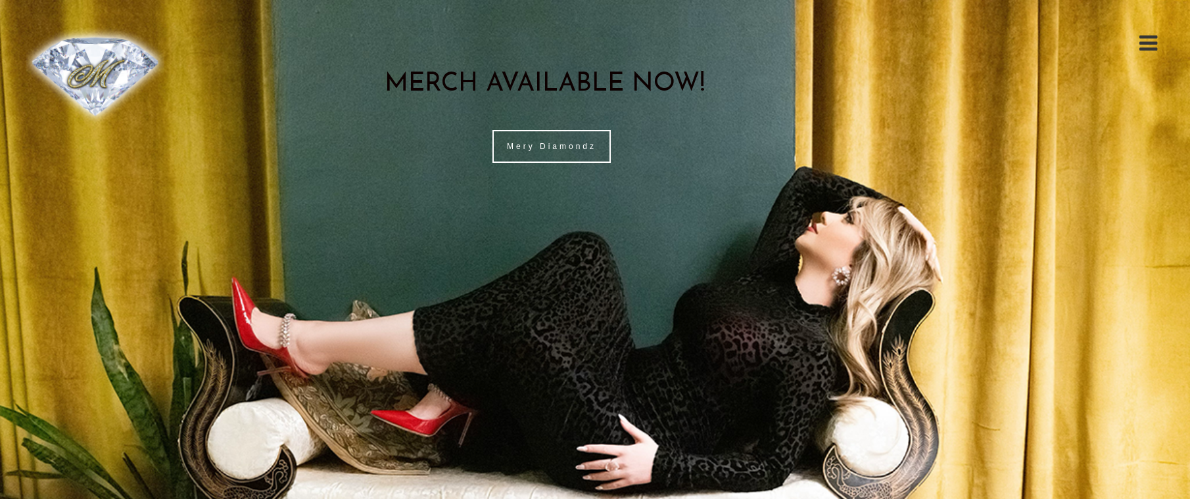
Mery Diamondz (551, 146)
